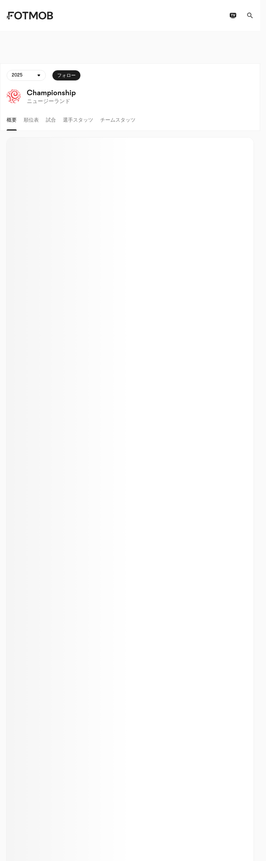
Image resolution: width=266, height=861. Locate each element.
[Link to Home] (29, 15)
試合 (51, 120)
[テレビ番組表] (233, 15)
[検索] (250, 15)
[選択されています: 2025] (26, 75)
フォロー (66, 75)
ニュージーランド (48, 101)
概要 (12, 120)
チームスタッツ (118, 120)
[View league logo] (14, 96)
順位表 (31, 120)
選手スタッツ (78, 120)
